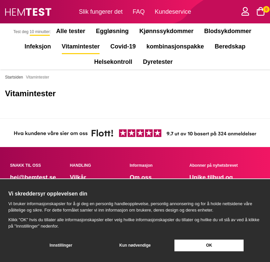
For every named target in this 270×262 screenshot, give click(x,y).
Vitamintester (81, 46)
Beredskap (230, 46)
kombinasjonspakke (175, 46)
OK (209, 245)
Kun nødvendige (135, 245)
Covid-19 (123, 46)
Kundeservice (173, 11)
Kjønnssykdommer (166, 31)
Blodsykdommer (227, 31)
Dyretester (159, 61)
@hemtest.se (37, 177)
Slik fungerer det (101, 11)
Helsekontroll (113, 61)
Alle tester (70, 31)
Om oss (141, 177)
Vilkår (78, 177)
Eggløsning (112, 31)
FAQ (139, 11)
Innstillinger (60, 245)
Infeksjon (38, 46)
